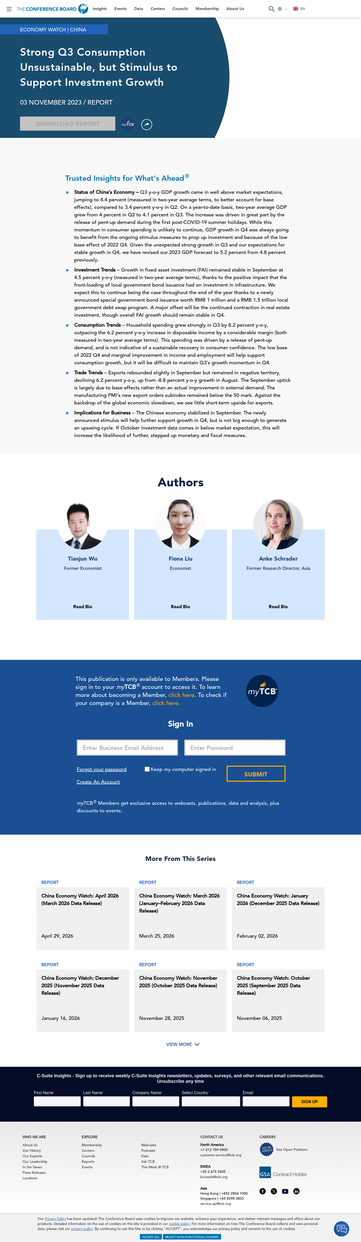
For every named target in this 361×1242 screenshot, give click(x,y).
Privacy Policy (55, 1218)
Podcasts (148, 1150)
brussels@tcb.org (214, 1177)
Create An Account (98, 782)
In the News (32, 1167)
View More (179, 1044)
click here (181, 695)
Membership (207, 9)
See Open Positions (291, 1149)
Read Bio (82, 606)
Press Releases (34, 1172)
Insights (100, 9)
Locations (30, 1178)
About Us (235, 9)
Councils (180, 9)
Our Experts (32, 1156)
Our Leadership (35, 1161)
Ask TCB (148, 1161)
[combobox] (299, 9)
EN (299, 9)
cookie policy (179, 1223)
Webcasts (148, 1145)
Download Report (68, 123)
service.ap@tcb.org (215, 1203)
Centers (158, 9)
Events (120, 9)
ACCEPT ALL (150, 1237)
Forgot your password (102, 769)
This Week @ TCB (155, 1167)
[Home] (53, 9)
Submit (255, 774)
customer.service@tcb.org (220, 1155)
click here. (166, 703)
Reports (88, 1161)
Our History (32, 1150)
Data (138, 9)
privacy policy (82, 1228)
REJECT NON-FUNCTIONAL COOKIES (192, 1237)
